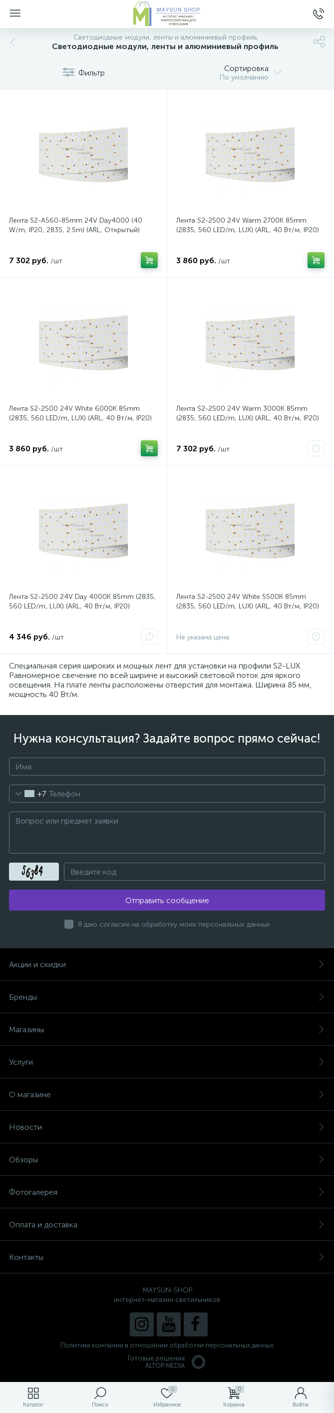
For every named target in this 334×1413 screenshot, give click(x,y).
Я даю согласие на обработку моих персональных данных (174, 924)
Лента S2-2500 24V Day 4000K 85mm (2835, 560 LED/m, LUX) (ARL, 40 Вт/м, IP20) (82, 601)
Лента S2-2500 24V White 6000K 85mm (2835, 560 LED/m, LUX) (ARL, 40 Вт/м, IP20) (80, 413)
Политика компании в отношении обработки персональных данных (167, 1345)
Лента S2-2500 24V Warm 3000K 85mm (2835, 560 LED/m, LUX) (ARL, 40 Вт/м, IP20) (247, 413)
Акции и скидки (167, 964)
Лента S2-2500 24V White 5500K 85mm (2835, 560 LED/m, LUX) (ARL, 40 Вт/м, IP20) (247, 601)
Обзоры (167, 1159)
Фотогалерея (167, 1192)
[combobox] (27, 793)
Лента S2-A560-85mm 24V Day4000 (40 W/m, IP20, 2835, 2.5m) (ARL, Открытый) (75, 225)
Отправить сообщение (167, 900)
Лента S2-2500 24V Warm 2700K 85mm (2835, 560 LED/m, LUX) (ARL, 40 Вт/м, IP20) (247, 225)
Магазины (167, 1029)
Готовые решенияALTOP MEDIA (167, 1362)
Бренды (167, 997)
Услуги (167, 1062)
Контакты (167, 1257)
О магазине (167, 1094)
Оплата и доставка (167, 1224)
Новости (167, 1127)
